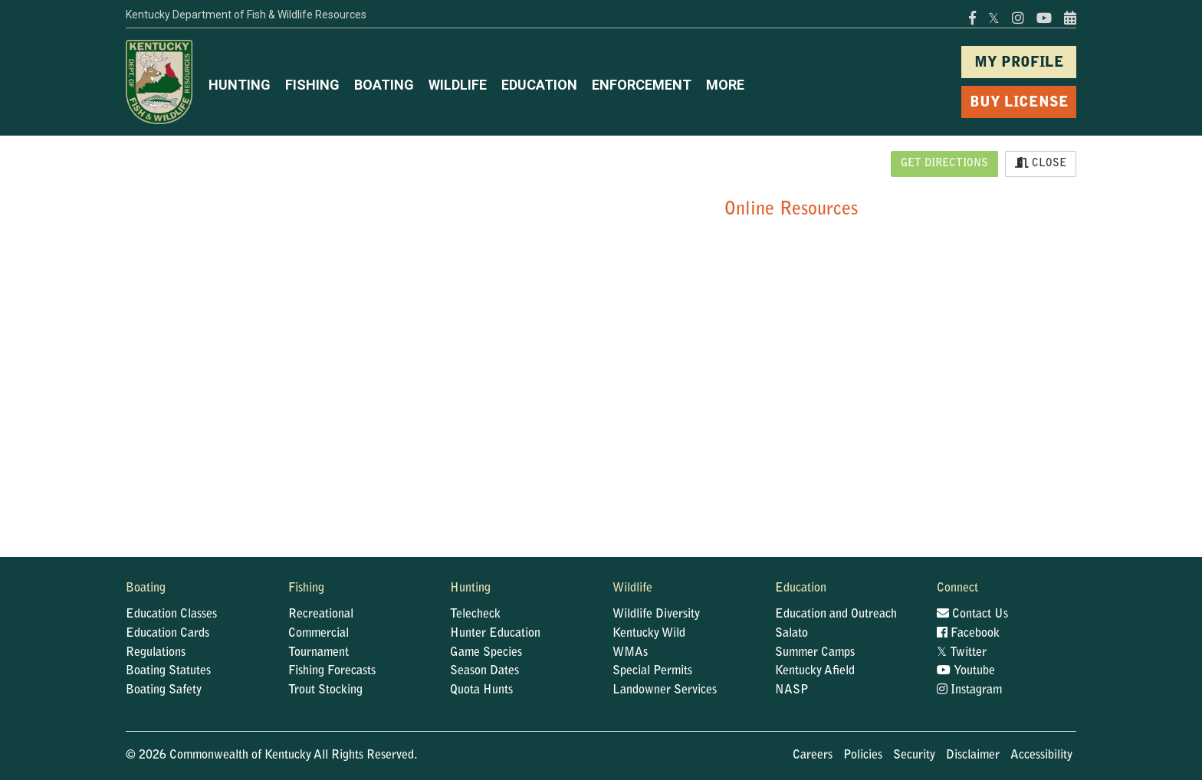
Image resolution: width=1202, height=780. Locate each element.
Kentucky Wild (648, 634)
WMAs (630, 653)
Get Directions (944, 164)
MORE (725, 85)
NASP (792, 690)
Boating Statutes (168, 671)
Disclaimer (973, 755)
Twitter (962, 653)
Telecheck (475, 614)
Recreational (320, 614)
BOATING (384, 85)
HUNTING (240, 85)
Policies (862, 755)
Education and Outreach (836, 614)
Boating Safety (164, 690)
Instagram (969, 690)
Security (914, 755)
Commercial (318, 634)
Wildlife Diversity (656, 614)
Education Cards (167, 634)
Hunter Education (495, 634)
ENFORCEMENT (641, 85)
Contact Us (972, 614)
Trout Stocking (325, 690)
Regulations (156, 653)
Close (1040, 163)
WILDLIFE (458, 85)
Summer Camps (815, 653)
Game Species (486, 653)
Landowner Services (664, 690)
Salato (791, 634)
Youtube (966, 671)
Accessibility (1041, 755)
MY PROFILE (1019, 63)
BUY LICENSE (1019, 103)
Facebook (968, 634)
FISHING (312, 85)
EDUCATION (539, 85)
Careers (813, 755)
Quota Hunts (481, 690)
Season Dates (484, 671)
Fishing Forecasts (332, 671)
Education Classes (171, 614)
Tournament (318, 653)
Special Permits (652, 671)
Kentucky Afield (815, 671)
